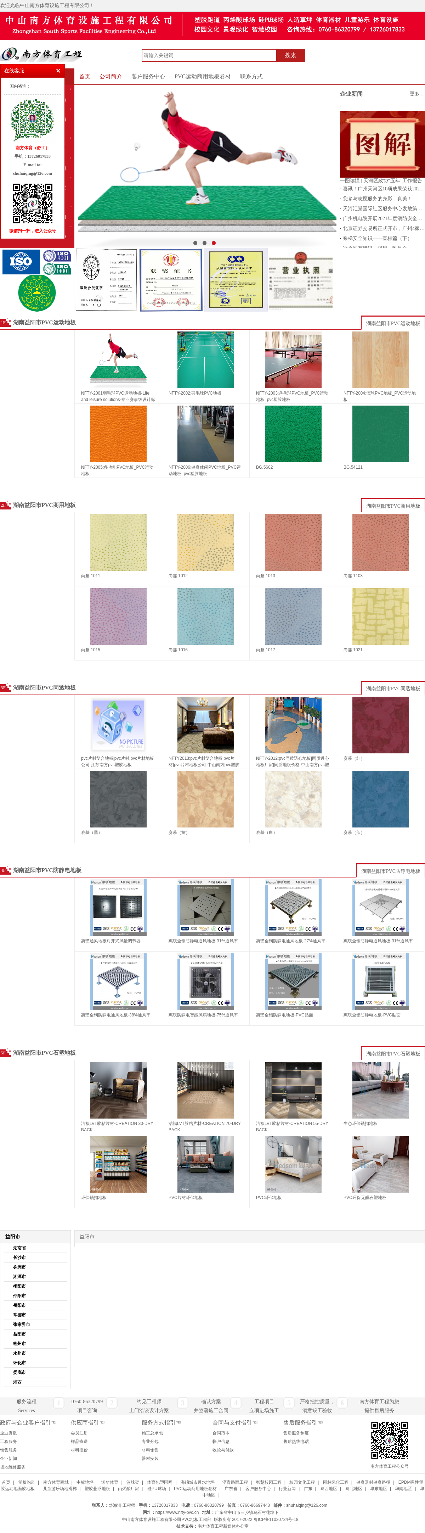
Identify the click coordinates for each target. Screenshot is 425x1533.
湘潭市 (19, 1276)
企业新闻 (351, 94)
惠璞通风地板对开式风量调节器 (111, 940)
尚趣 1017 (265, 649)
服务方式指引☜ (161, 1423)
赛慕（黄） (179, 832)
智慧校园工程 (269, 1482)
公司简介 (111, 76)
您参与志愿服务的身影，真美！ (377, 198)
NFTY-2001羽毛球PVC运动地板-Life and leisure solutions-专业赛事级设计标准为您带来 (118, 397)
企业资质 (8, 1433)
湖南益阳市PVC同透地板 (44, 688)
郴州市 (19, 1343)
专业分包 (150, 1441)
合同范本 (221, 1433)
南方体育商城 (56, 1482)
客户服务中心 (148, 76)
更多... (417, 93)
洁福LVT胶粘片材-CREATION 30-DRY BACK (117, 1126)
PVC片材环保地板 (186, 1197)
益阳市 (19, 1334)
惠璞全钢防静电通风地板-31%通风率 (203, 940)
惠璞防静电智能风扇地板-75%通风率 (203, 1015)
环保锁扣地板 (94, 1197)
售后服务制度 (296, 1433)
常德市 (19, 1314)
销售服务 (8, 1450)
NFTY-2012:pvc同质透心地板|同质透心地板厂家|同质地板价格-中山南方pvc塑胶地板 (292, 762)
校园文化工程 (302, 1482)
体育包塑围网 (159, 1482)
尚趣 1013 (265, 575)
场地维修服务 (13, 1467)
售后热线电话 (296, 1441)
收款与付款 (223, 1450)
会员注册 (79, 1433)
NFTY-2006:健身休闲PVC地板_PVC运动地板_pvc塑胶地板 (205, 470)
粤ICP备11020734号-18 (276, 1519)
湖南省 (19, 1247)
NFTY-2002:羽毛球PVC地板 (195, 393)
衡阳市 (19, 1286)
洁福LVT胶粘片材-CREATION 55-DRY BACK (292, 1126)
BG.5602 (264, 467)
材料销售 (150, 1450)
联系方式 (251, 76)
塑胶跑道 (26, 1482)
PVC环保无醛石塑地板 (365, 1197)
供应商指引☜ (88, 1423)
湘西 (17, 1381)
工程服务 (8, 1441)
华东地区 (378, 1488)
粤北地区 (353, 1488)
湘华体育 (109, 1482)
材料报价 (79, 1450)
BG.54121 (353, 467)
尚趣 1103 (353, 575)
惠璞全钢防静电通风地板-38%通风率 (116, 1015)
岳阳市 (19, 1305)
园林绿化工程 (335, 1482)
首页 (84, 76)
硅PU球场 (156, 1488)
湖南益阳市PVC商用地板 (44, 505)
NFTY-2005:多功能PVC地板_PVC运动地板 (117, 470)
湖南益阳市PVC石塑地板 (44, 1053)
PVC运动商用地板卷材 (203, 76)
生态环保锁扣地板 (361, 1123)
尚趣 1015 (90, 649)
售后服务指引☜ (303, 1423)
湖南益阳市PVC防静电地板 (47, 870)
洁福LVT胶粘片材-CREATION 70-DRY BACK (205, 1126)
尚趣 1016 (178, 649)
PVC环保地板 (269, 1197)
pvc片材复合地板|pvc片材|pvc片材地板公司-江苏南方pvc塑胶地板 (117, 761)
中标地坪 (85, 1482)
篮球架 (132, 1482)
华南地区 (403, 1488)
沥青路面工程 (235, 1482)
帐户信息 (221, 1441)
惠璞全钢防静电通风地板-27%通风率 (290, 940)
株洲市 (19, 1267)
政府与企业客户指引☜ (28, 1423)
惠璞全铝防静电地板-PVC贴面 (284, 1015)
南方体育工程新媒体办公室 (223, 1526)
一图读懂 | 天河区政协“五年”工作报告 (381, 180)
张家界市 (21, 1324)
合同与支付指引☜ (235, 1423)
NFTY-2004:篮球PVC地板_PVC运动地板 (380, 396)
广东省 (231, 1488)
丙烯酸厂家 (128, 1488)
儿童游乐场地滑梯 (60, 1488)
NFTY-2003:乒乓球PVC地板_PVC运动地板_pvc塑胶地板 (292, 396)
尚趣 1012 (178, 575)
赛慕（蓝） (354, 832)
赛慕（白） (266, 832)
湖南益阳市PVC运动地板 (44, 322)
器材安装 (150, 1458)
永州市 (19, 1353)
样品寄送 (79, 1441)
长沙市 (19, 1257)
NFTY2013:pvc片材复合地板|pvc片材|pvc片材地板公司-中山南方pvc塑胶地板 (204, 762)
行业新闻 (287, 1488)
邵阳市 (19, 1295)
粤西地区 (328, 1488)
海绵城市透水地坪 (198, 1482)
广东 (308, 1488)
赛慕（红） (354, 758)
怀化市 (19, 1362)
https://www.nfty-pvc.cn (177, 1512)
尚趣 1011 (90, 575)
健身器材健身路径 (373, 1482)
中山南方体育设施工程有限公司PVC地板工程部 (166, 1519)
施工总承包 (152, 1433)
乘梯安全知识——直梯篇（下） (377, 238)
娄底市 (19, 1372)
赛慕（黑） (91, 832)
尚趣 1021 (353, 649)
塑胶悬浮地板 (97, 1488)
